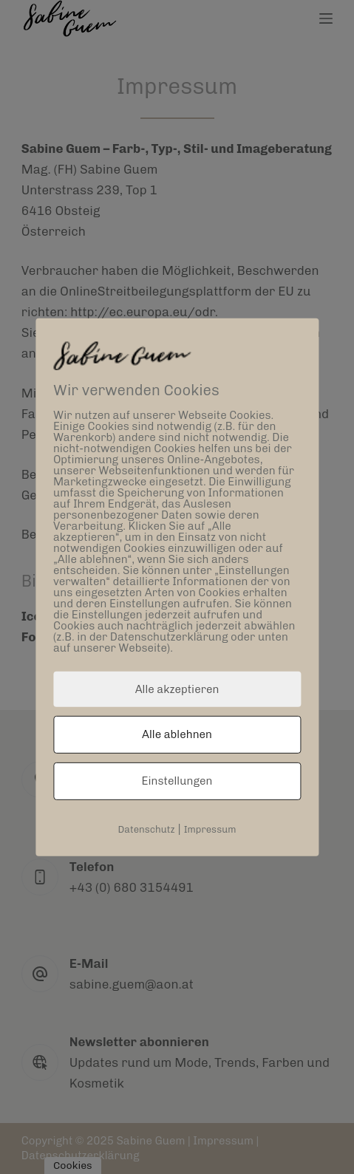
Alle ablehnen (177, 734)
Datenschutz (146, 829)
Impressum (210, 829)
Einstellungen (177, 781)
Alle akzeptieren (177, 688)
